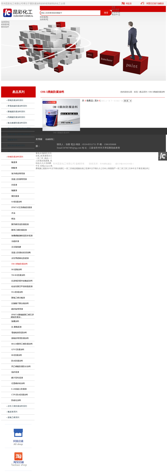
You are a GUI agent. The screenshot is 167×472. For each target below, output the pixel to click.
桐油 (13, 219)
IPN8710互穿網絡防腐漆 (21, 207)
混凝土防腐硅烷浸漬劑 (21, 253)
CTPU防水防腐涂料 (19, 395)
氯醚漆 (14, 190)
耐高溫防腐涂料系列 (16, 145)
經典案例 (5, 24)
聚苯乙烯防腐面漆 (19, 230)
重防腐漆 (15, 196)
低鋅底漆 (15, 372)
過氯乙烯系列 (13, 417)
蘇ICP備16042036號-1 (124, 164)
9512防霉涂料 (17, 292)
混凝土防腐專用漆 (19, 179)
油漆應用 (44, 19)
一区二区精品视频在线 (74, 168)
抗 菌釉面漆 (16, 327)
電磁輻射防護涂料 (19, 333)
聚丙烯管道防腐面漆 (20, 224)
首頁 (114, 7)
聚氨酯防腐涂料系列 (16, 112)
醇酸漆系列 (12, 140)
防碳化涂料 (16, 400)
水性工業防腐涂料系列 (17, 406)
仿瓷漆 (14, 185)
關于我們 (115, 10)
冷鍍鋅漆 (15, 241)
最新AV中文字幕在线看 (53, 168)
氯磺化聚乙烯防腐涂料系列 (19, 134)
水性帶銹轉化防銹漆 (20, 258)
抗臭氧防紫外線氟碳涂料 (22, 281)
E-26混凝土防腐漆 (19, 389)
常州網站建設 (107, 164)
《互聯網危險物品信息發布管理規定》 (150, 164)
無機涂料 (15, 321)
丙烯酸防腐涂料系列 (16, 117)
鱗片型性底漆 (17, 378)
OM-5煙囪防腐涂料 (19, 264)
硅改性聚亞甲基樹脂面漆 (22, 286)
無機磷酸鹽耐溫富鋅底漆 (22, 236)
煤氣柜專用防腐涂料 (20, 338)
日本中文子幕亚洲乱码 (139, 168)
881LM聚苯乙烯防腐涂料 (22, 344)
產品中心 (115, 14)
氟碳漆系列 (12, 412)
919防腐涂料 (16, 202)
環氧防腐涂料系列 (15, 100)
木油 (13, 213)
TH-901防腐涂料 (18, 275)
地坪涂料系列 (13, 151)
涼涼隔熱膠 (16, 247)
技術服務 (44, 17)
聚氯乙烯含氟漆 (18, 298)
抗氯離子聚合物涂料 (20, 303)
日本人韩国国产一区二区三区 (115, 168)
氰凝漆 (14, 162)
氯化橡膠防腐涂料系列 (17, 123)
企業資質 (115, 12)
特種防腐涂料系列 (15, 157)
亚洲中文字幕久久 (93, 168)
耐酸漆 (14, 168)
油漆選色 (5, 22)
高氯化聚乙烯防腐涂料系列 (19, 129)
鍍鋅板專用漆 (17, 309)
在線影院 (49, 139)
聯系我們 (5, 27)
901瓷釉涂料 (16, 269)
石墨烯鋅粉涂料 (18, 383)
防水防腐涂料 (17, 361)
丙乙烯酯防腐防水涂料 (21, 366)
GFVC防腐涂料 (17, 349)
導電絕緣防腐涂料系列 (17, 106)
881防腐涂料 (16, 355)
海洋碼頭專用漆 (18, 174)
